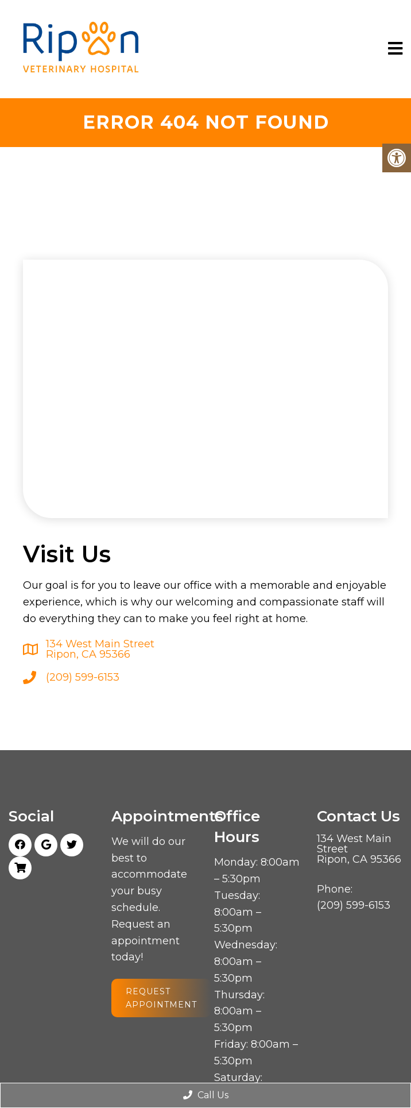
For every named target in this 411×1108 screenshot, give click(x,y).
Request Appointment (161, 997)
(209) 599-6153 (82, 677)
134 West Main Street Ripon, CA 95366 (100, 649)
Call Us (205, 1095)
